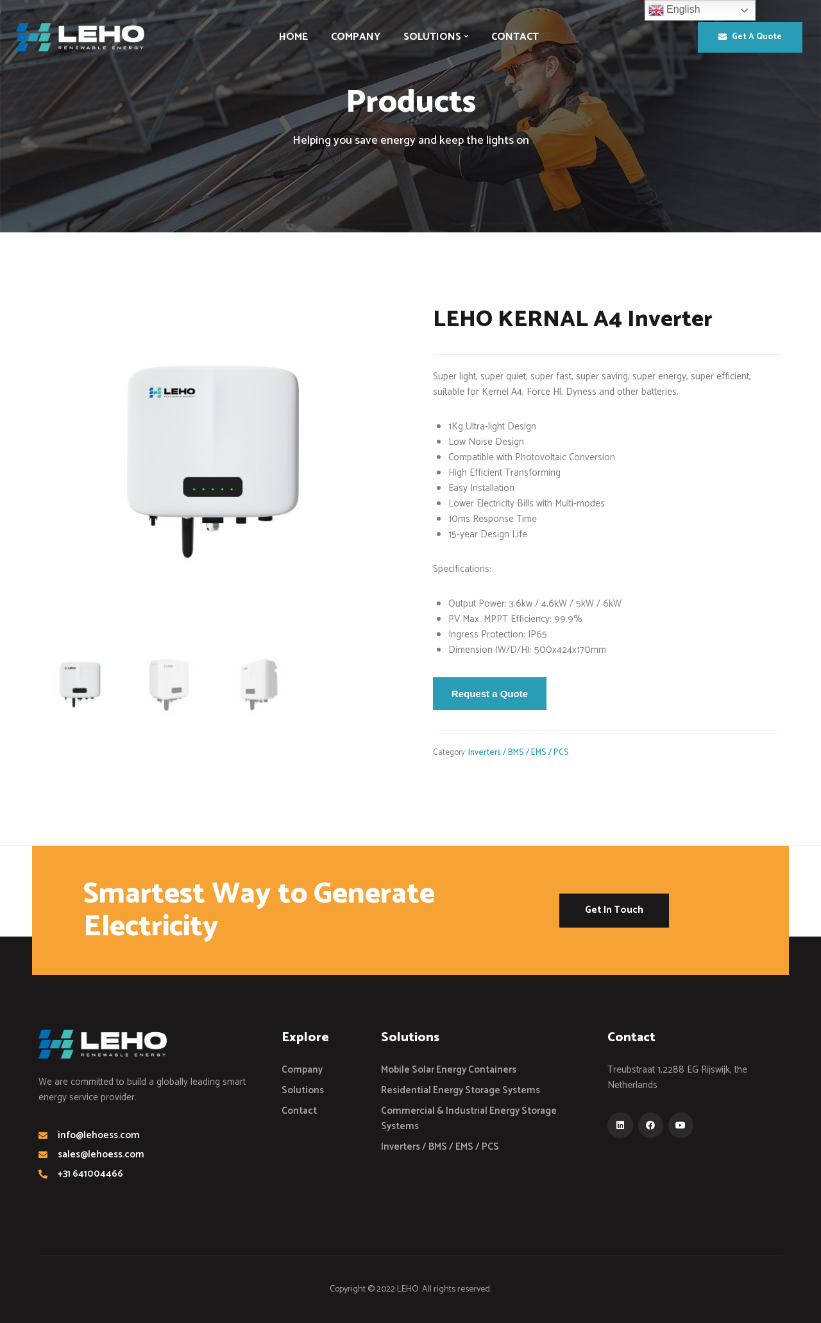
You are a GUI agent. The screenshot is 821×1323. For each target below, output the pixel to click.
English (674, 10)
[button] (750, 37)
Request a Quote (490, 693)
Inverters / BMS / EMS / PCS (518, 752)
